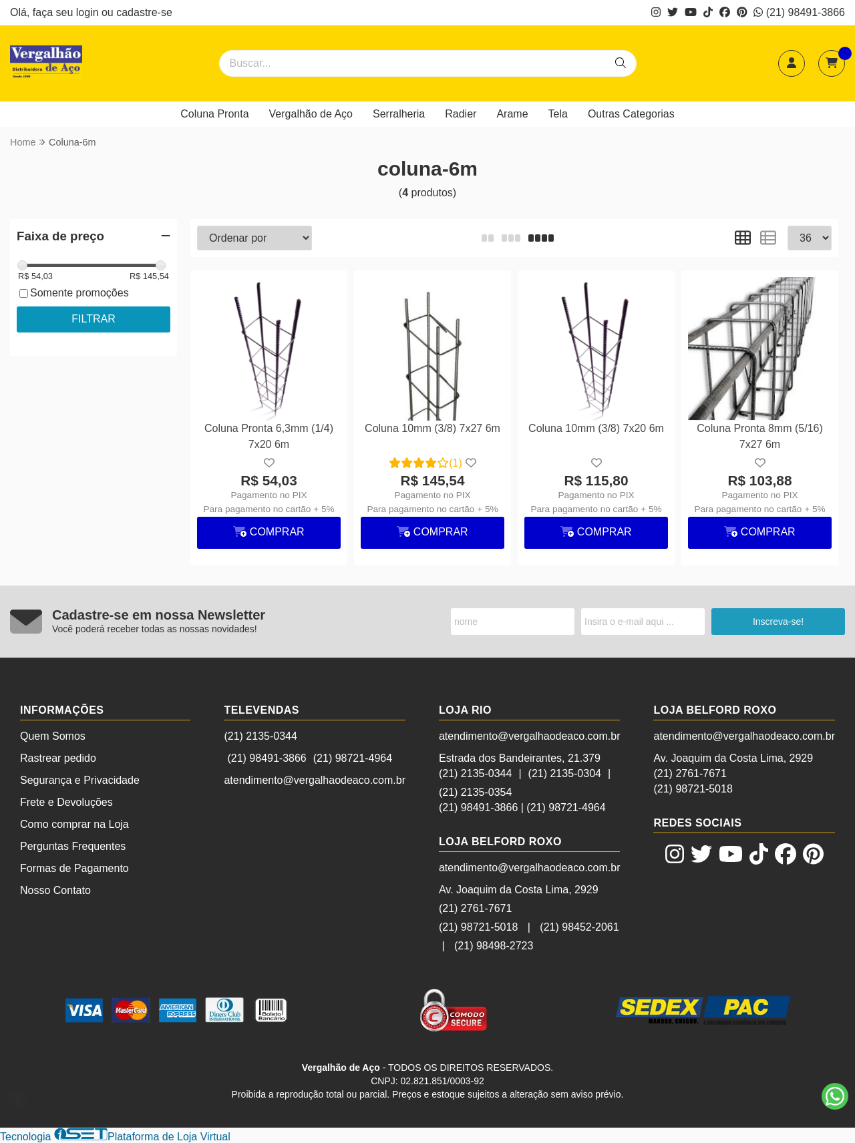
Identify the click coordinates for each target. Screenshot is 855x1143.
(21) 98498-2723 (493, 945)
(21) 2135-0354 (475, 792)
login (89, 12)
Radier (460, 114)
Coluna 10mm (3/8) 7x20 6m (596, 428)
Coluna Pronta (214, 114)
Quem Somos (53, 736)
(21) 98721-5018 (478, 927)
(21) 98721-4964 (352, 758)
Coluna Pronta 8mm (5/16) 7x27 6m (760, 436)
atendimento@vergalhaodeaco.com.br (314, 780)
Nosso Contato (55, 890)
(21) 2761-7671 (475, 908)
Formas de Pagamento (74, 868)
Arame (512, 114)
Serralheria (399, 114)
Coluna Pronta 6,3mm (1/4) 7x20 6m (268, 436)
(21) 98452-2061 (579, 927)
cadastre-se (144, 12)
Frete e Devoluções (66, 802)
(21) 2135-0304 (564, 773)
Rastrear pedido (58, 758)
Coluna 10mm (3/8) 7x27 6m (432, 428)
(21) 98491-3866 (799, 12)
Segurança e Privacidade (80, 780)
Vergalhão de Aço (311, 114)
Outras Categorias (631, 114)
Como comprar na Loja (74, 824)
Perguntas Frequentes (73, 846)
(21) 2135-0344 (260, 736)
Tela (558, 114)
